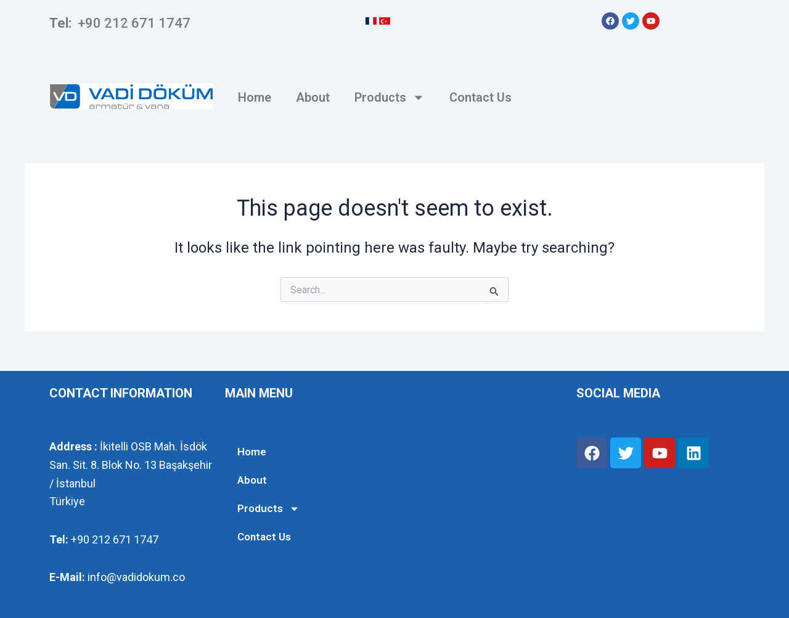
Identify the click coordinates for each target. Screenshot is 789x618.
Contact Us (480, 97)
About (313, 97)
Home (254, 97)
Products (389, 97)
